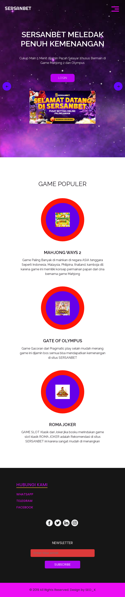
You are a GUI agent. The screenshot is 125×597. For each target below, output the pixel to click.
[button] (6, 86)
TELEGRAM (24, 501)
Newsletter (62, 542)
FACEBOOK (24, 507)
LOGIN (62, 78)
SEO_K (90, 590)
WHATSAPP (24, 494)
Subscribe (62, 564)
